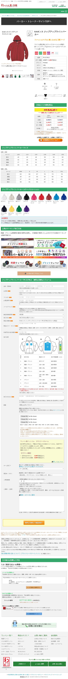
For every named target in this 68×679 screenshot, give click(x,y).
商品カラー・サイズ (11, 326)
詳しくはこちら (57, 461)
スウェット (35, 15)
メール (23, 535)
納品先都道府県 (9, 314)
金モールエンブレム (6, 654)
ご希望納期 (7, 480)
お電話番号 (8, 300)
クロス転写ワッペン (6, 641)
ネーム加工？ (7, 465)
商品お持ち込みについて (41, 646)
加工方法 (8, 317)
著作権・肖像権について (41, 649)
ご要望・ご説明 (8, 489)
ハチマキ (20, 646)
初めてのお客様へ (56, 638)
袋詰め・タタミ (8, 473)
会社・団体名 (7, 286)
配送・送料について (40, 641)
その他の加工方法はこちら (34, 273)
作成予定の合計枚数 (11, 332)
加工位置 (6, 337)
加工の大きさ (9, 396)
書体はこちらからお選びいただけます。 (32, 466)
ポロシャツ (21, 641)
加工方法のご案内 (44, 86)
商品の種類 (8, 321)
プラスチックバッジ (23, 654)
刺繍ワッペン (5, 638)
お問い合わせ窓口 (58, 664)
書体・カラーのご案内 (27, 495)
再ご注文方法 (38, 651)
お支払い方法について (40, 638)
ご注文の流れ (52, 1)
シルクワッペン (5, 649)
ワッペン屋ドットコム (8, 15)
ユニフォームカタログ (23, 15)
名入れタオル (21, 651)
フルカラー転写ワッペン (8, 643)
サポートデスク (56, 410)
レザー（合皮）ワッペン (8, 651)
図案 (5, 405)
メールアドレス (9, 306)
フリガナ (8, 297)
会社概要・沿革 (55, 641)
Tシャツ (20, 638)
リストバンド (21, 649)
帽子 (19, 643)
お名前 (7, 291)
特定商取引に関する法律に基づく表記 (18, 674)
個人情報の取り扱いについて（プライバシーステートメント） (21, 553)
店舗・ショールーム (56, 643)
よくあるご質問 (62, 1)
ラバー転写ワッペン (6, 646)
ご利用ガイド (42, 1)
